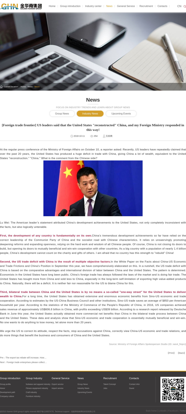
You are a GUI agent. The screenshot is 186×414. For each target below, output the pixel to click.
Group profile (5, 384)
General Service (126, 6)
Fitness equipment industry (37, 388)
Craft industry (31, 392)
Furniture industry (33, 396)
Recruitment (146, 6)
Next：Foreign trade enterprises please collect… (23, 362)
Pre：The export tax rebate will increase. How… (23, 357)
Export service (57, 384)
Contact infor (134, 384)
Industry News (90, 113)
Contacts (162, 6)
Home (52, 6)
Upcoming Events (121, 113)
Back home (151, 411)
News (109, 6)
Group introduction (70, 6)
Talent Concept (109, 384)
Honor (2, 388)
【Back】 (181, 353)
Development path (7, 392)
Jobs (105, 388)
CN (179, 6)
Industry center (93, 6)
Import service (57, 388)
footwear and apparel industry (38, 384)
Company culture (7, 396)
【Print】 (171, 353)
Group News (62, 113)
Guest (131, 388)
